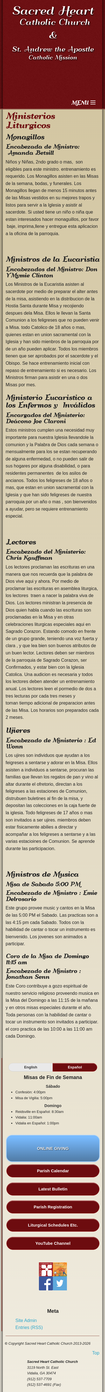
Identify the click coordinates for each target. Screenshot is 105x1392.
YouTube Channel (52, 1243)
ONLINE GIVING (53, 1151)
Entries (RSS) (29, 1327)
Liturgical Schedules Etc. (53, 1225)
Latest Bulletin (52, 1189)
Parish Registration (53, 1206)
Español (75, 1067)
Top (95, 1353)
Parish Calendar (53, 1170)
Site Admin (26, 1320)
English (30, 1067)
